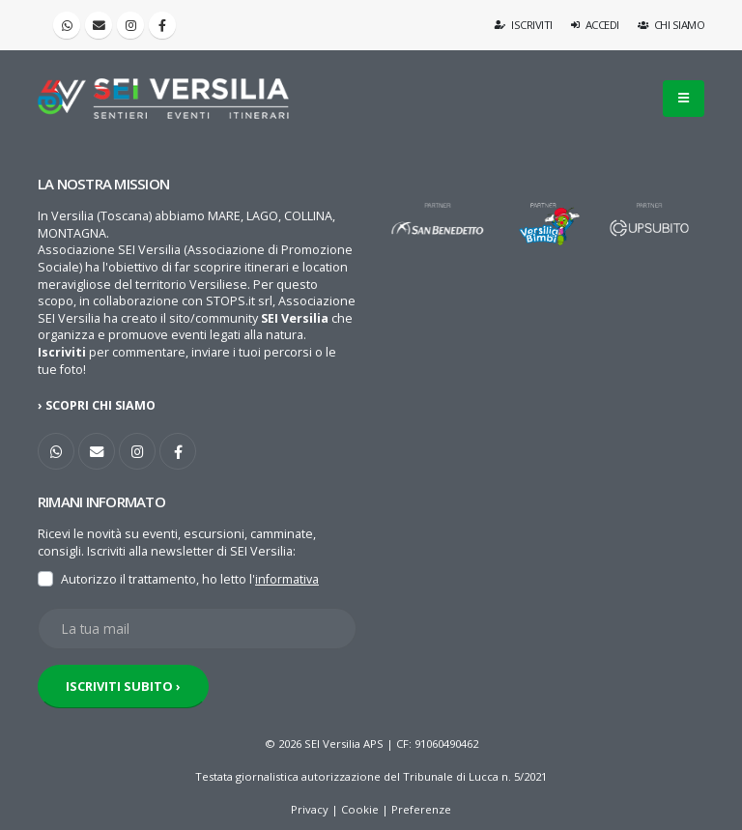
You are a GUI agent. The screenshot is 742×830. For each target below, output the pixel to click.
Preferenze (421, 809)
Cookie (360, 809)
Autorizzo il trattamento (128, 579)
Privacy (309, 809)
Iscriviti (524, 24)
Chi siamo (671, 24)
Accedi (595, 24)
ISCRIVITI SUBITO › (123, 686)
